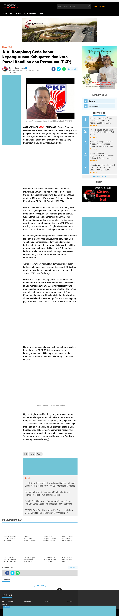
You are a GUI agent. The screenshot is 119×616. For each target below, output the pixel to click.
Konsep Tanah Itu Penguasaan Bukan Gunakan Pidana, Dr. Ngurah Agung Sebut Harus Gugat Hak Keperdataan (102, 155)
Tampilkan (73, 567)
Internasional (94, 106)
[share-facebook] (53, 69)
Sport (4, 604)
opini (41, 13)
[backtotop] (59, 590)
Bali (11, 13)
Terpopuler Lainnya (99, 176)
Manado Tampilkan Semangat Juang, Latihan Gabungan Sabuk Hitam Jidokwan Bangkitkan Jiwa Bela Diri (102, 167)
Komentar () (72, 69)
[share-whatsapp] (64, 69)
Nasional (92, 101)
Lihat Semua (40, 585)
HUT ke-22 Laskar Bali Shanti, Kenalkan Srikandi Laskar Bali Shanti (102, 132)
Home (5, 13)
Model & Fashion (30, 13)
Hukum (18, 13)
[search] (74, 6)
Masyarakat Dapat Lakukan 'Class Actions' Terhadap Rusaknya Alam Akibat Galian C (102, 144)
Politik (39, 454)
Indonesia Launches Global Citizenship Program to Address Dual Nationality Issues (101, 120)
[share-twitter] (59, 69)
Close (6, 607)
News (32, 454)
